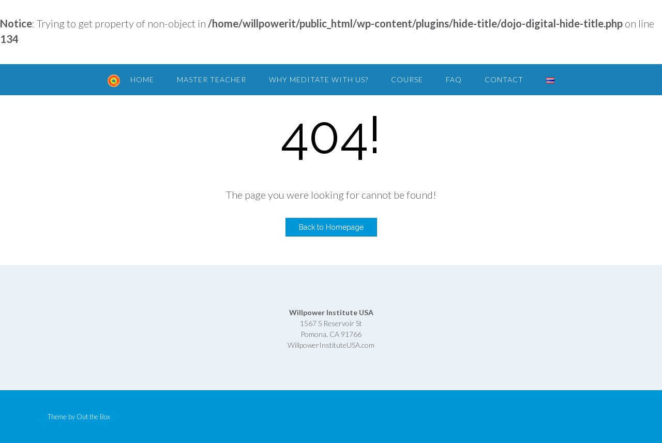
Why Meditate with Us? (318, 79)
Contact (504, 79)
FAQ (454, 79)
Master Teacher (211, 79)
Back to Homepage (331, 227)
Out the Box (93, 416)
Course (407, 79)
